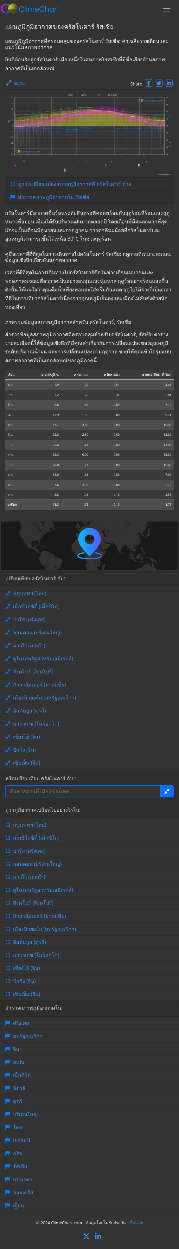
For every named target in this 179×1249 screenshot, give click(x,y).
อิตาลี (19, 1088)
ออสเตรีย (23, 1192)
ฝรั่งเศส (21, 1023)
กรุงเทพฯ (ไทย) (29, 593)
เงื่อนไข (136, 1222)
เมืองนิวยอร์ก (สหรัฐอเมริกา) (44, 697)
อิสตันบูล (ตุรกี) (29, 710)
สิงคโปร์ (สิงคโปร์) (33, 671)
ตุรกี (17, 1101)
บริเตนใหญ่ (25, 1114)
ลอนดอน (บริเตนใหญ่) (37, 632)
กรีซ (17, 1153)
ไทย (17, 1127)
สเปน (18, 1062)
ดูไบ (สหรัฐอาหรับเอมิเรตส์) (43, 658)
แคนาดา (22, 1179)
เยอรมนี (21, 1140)
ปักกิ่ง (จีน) (24, 749)
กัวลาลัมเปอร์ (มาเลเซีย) (39, 684)
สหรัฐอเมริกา (27, 1036)
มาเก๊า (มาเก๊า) (29, 645)
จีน (16, 1049)
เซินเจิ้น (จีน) (26, 762)
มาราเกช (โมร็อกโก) (36, 723)
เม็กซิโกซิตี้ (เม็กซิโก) (36, 606)
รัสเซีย (20, 1166)
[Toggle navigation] (166, 9)
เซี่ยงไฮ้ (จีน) (26, 736)
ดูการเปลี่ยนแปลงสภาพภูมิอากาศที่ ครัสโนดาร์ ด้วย (74, 184)
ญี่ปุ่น (18, 1205)
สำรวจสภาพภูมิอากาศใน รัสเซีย (53, 197)
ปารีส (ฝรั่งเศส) (29, 619)
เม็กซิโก (22, 1075)
